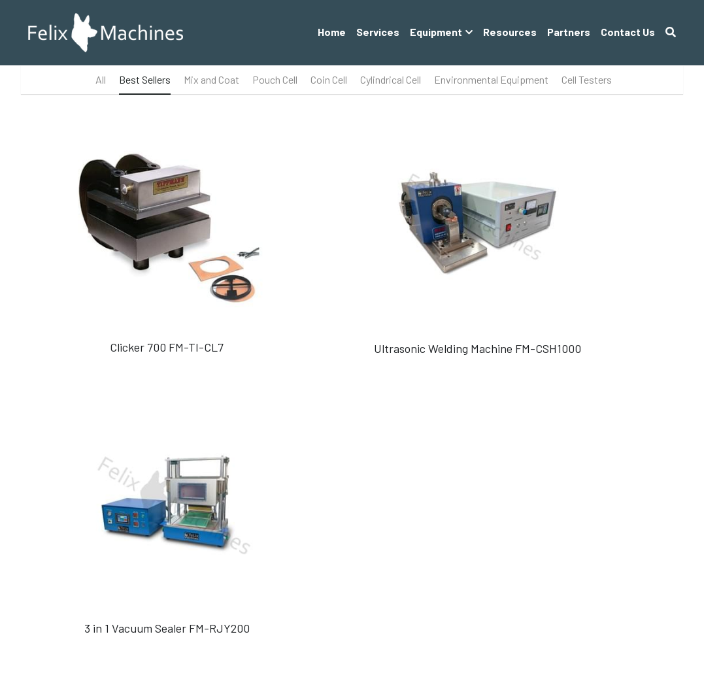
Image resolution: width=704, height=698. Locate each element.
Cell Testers (587, 79)
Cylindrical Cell (390, 79)
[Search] (670, 32)
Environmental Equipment (491, 79)
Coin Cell (328, 79)
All (100, 79)
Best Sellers (145, 79)
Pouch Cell (274, 79)
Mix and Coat (211, 79)
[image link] (105, 31)
